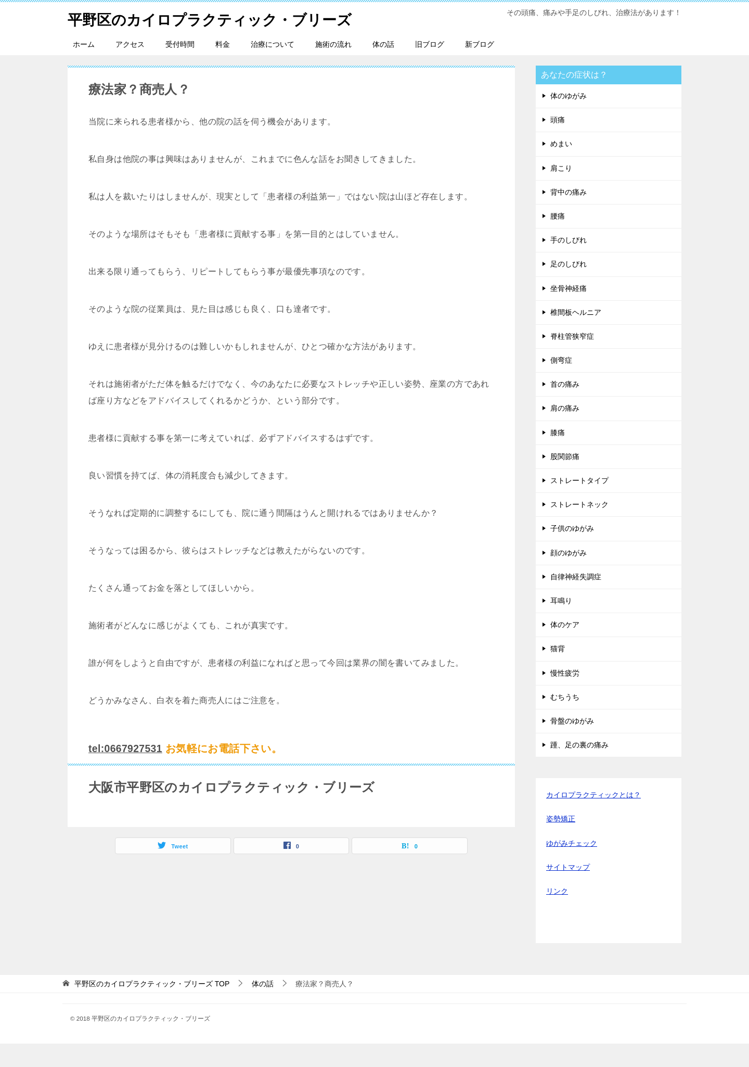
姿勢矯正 (560, 842)
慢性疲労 (564, 696)
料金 (222, 67)
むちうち (564, 720)
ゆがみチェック (571, 866)
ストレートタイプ (579, 504)
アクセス (130, 67)
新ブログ (479, 67)
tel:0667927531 (126, 772)
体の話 (383, 67)
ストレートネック (579, 528)
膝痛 (557, 456)
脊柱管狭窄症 (572, 359)
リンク (557, 914)
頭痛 (557, 143)
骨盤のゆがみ (572, 744)
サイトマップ (568, 890)
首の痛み (564, 407)
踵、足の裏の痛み (579, 768)
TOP (151, 1007)
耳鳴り (561, 624)
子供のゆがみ (572, 552)
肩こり (561, 191)
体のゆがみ (568, 119)
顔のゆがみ (568, 576)
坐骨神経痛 (568, 312)
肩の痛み (564, 431)
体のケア (564, 648)
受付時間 (180, 67)
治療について (272, 67)
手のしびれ (568, 263)
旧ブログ (429, 67)
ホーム (84, 67)
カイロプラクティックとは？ (593, 818)
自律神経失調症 (575, 600)
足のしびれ (568, 287)
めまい (561, 167)
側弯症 (561, 383)
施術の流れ (333, 67)
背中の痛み (568, 215)
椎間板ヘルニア (575, 336)
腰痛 (557, 239)
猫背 (557, 672)
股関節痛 (564, 480)
